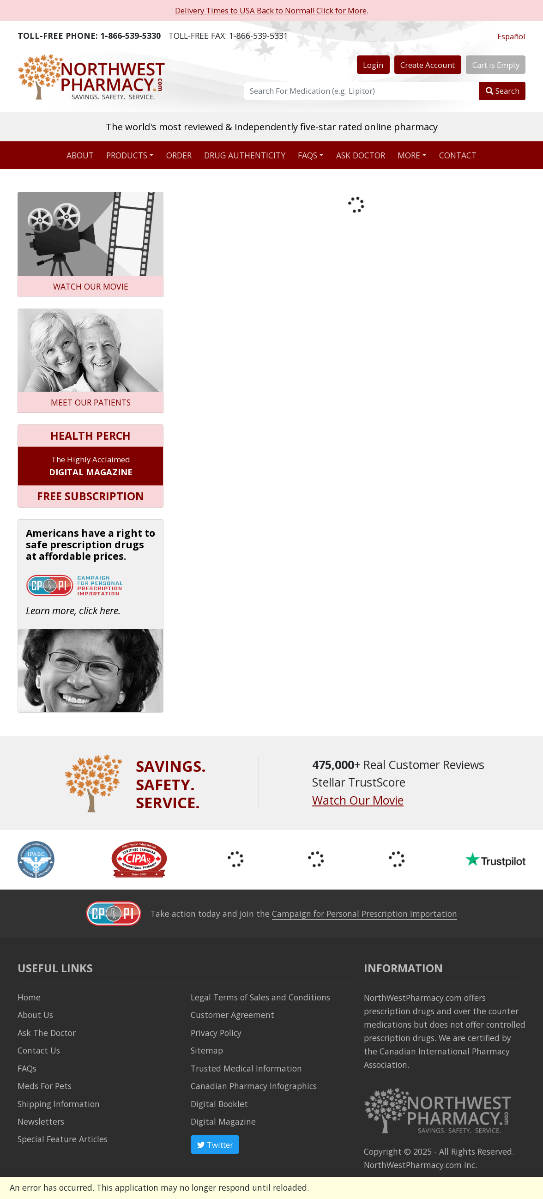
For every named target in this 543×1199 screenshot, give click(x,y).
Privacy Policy (216, 1032)
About (80, 155)
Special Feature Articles (63, 1138)
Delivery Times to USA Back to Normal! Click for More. (271, 10)
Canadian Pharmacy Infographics (254, 1085)
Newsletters (41, 1121)
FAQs (307, 155)
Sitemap (207, 1050)
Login (373, 65)
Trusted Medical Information (246, 1068)
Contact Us (39, 1050)
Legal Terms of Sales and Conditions (260, 997)
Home (29, 997)
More (409, 155)
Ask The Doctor (47, 1032)
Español (511, 36)
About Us (35, 1014)
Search (502, 90)
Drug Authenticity (244, 155)
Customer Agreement (232, 1014)
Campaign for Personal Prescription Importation (364, 913)
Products (126, 155)
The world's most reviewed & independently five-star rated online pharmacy (272, 126)
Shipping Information (59, 1103)
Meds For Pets (45, 1085)
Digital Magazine (223, 1121)
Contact (458, 155)
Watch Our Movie (358, 800)
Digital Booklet (219, 1103)
